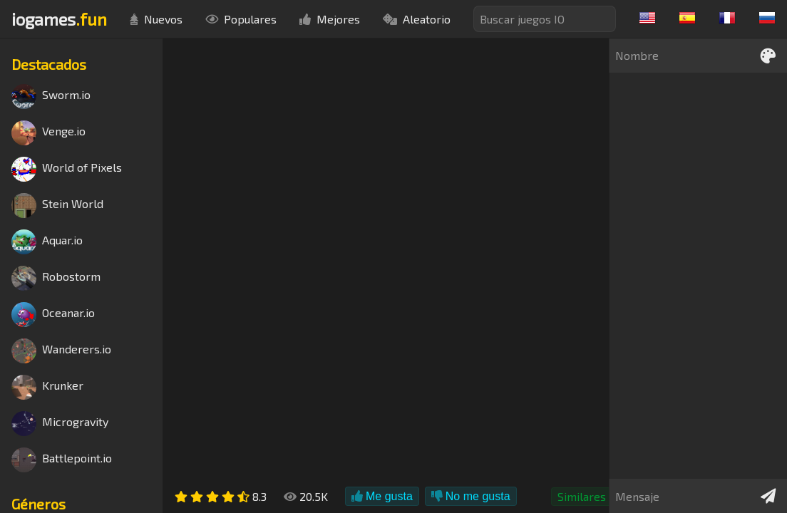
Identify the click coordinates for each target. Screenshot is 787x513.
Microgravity (59, 423)
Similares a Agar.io (604, 496)
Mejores (329, 19)
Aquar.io (47, 241)
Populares (241, 19)
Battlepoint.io (61, 459)
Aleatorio (417, 19)
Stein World (57, 205)
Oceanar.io (53, 314)
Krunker (47, 387)
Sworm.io (51, 96)
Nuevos (156, 19)
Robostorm (56, 278)
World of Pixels (66, 169)
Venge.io (48, 132)
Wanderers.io (61, 350)
